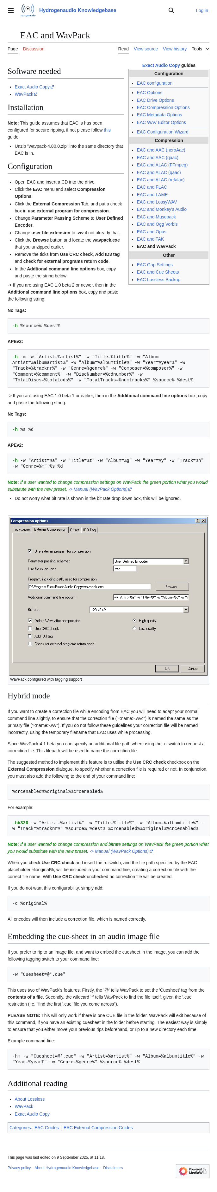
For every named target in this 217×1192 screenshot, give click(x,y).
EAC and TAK (150, 239)
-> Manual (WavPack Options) (97, 489)
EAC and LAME (152, 194)
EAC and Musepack (156, 216)
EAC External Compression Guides (98, 1127)
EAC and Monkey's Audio (162, 209)
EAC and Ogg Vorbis (157, 224)
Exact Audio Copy (161, 65)
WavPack (24, 94)
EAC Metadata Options (159, 114)
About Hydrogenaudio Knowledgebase (66, 1168)
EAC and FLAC (152, 187)
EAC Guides (46, 1127)
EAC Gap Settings (155, 264)
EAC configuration (154, 83)
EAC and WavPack (156, 246)
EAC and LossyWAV (157, 201)
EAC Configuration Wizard (162, 131)
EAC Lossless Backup (158, 279)
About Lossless (30, 1099)
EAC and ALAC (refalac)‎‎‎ (160, 179)
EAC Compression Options (163, 107)
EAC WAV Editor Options (161, 122)
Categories (20, 1127)
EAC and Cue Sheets (158, 272)
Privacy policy (19, 1168)
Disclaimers (113, 1168)
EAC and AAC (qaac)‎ (157, 157)
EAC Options (149, 92)
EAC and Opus (151, 231)
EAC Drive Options (155, 100)
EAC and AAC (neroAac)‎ (161, 149)
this (107, 130)
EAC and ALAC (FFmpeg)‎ (162, 164)
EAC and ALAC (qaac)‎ (159, 172)
